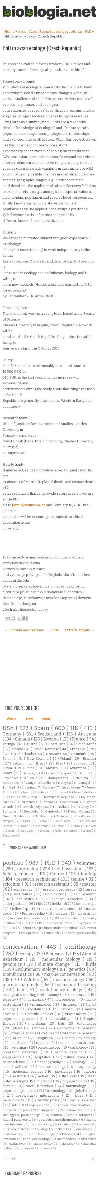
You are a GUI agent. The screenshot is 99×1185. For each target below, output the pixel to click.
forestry (10, 999)
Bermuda (31, 811)
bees (80, 1095)
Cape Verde (41, 826)
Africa (74, 749)
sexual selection (83, 1100)
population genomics (20, 1091)
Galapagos (30, 773)
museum (20, 1038)
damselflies (89, 1139)
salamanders (66, 1139)
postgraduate (31, 933)
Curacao (59, 826)
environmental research (76, 1028)
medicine (19, 1043)
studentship (54, 933)
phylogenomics (75, 1081)
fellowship (20, 909)
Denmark (79, 754)
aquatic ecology (41, 1014)
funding (88, 873)
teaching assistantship (82, 933)
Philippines (28, 802)
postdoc (14, 863)
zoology (80, 1062)
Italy (92, 749)
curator (62, 913)
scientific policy (48, 1100)
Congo (31, 783)
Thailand (23, 792)
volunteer (86, 863)
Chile (34, 778)
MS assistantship (66, 918)
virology (9, 1115)
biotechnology (49, 1047)
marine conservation (65, 974)
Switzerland (50, 734)
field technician (19, 873)
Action (43, 1076)
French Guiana (79, 811)
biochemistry (76, 1014)
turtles (40, 1028)
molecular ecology (29, 1071)
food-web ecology (37, 1139)
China (30, 768)
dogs (45, 1129)
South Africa (86, 744)
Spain (42, 728)
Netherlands (24, 754)
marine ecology (69, 979)
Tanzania (49, 802)
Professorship (34, 913)
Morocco (25, 816)
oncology (83, 1129)
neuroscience (15, 1062)
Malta (58, 831)
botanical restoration (19, 1129)
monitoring (35, 999)
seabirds (20, 1076)
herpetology (86, 1067)
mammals (79, 995)
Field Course (23, 894)
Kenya (8, 773)
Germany (13, 734)
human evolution (78, 1110)
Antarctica (79, 768)
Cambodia (53, 811)
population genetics (20, 1019)
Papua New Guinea (23, 797)
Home (9, 32)
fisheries (70, 1004)
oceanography (49, 1062)
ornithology (80, 947)
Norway (53, 754)
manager (17, 918)
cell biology (79, 1047)
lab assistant (87, 913)
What (46, 719)
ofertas (77, 32)
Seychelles (11, 778)
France (79, 739)
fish (22, 989)
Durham (75, 826)
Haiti (11, 831)
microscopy (68, 1143)
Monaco (72, 831)
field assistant (69, 868)
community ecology (80, 1038)
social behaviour (40, 1086)
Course (58, 873)
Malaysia (65, 783)
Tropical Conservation (73, 1105)
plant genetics (49, 1110)
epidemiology (18, 1143)
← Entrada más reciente (24, 630)
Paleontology (56, 1091)
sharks (9, 1086)
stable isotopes (79, 1115)
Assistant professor (59, 889)
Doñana (60, 792)
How (29, 719)
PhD (88, 32)
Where (12, 719)
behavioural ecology (75, 984)
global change (85, 1091)
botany (54, 995)
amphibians (37, 1023)
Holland (64, 807)
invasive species (25, 1033)
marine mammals (22, 984)
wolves (84, 1124)
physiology (64, 1071)
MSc (40, 904)
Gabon (83, 773)
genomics (13, 964)
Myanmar (46, 816)
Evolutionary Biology (36, 969)
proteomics (12, 1134)
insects (54, 1033)
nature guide (75, 1057)
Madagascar (57, 778)
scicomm (12, 884)
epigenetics (13, 1057)
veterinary (20, 1047)
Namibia (82, 778)
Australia (87, 734)
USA (9, 728)
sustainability (60, 1019)
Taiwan (24, 826)
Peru (60, 763)
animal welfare (16, 1067)
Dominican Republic (59, 797)
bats (62, 1023)
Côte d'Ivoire (83, 816)
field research (85, 894)
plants (18, 1028)
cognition (46, 1038)
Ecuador (89, 759)
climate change (55, 964)
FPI (40, 923)
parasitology (30, 1115)
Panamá (10, 759)
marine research (82, 1033)
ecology (62, 32)
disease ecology (53, 1067)
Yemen (87, 831)
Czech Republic (41, 32)
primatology (42, 1004)
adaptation (43, 1057)
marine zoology (44, 1143)
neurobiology (14, 1100)
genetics (78, 969)
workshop (39, 918)
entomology (86, 1023)
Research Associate (67, 899)
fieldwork (60, 904)
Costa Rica (57, 744)
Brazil (41, 763)
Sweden (52, 739)
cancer (67, 1009)
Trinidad (9, 787)
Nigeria (27, 821)
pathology (45, 1148)
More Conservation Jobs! (28, 847)
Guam (7, 816)
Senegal (84, 783)
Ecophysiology (38, 1105)
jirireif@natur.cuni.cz (28, 505)
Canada (23, 739)
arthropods (68, 1076)
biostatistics (38, 1009)
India (47, 783)
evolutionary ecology (62, 989)
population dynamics (22, 1052)
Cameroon (70, 802)
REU (27, 923)
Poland (66, 759)
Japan (67, 773)
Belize (42, 792)
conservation (22, 947)
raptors (90, 1071)
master (89, 884)
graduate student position (58, 928)
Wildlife (32, 979)
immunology (77, 1086)
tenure (78, 879)
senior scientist (61, 923)
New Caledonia (85, 792)
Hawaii (9, 768)
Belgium (19, 763)
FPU (12, 928)
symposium (87, 923)
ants (14, 1105)
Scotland (81, 763)
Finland (18, 749)
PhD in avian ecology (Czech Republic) (42, 47)
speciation (54, 1115)
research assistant (51, 884)
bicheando (26, 1148)
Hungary (48, 787)
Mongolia (9, 821)
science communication (77, 1043)
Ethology (69, 1134)
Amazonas (11, 783)
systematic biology (41, 1134)
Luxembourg (71, 787)
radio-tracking (42, 1124)
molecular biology (62, 959)
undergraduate (15, 904)
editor (27, 928)
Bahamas (10, 811)
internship (28, 868)
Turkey (84, 807)
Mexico (52, 768)
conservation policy (18, 1110)
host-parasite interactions (39, 1095)
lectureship (26, 899)
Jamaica (45, 831)
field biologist (54, 894)
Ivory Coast (27, 831)
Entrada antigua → (80, 630)
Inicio (54, 630)
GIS (7, 979)
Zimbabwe (9, 835)
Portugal (10, 744)
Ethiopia (91, 826)
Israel (50, 773)
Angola (64, 816)
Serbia (43, 821)
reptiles (42, 1043)
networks (62, 1129)
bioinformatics (18, 974)
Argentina (28, 787)
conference (23, 889)
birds (22, 32)
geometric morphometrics (59, 1119)
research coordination (58, 909)
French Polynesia (36, 807)
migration (44, 1081)
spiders (66, 1124)
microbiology (65, 999)
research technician (37, 879)
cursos (90, 889)
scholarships (86, 904)
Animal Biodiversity (17, 1119)
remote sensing (70, 1052)
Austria (32, 744)
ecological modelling (20, 995)
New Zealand (38, 759)
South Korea (63, 821)
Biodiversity (58, 953)
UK (75, 728)
